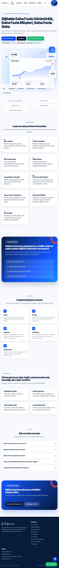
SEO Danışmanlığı (35, 529)
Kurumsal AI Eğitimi (35, 541)
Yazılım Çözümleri (35, 527)
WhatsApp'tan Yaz (35, 38)
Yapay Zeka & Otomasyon (37, 539)
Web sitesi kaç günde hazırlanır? (14, 456)
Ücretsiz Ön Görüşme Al (14, 504)
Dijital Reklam (34, 532)
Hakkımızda (32, 3)
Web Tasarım (34, 524)
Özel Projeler (34, 544)
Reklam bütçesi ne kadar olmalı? (14, 450)
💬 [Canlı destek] (55, 559)
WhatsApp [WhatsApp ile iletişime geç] (51, 564)
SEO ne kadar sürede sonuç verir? (14, 444)
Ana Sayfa (12, 3)
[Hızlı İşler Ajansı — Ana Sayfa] (5, 3)
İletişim (39, 3)
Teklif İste (21, 38)
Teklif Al (54, 3)
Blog (26, 3)
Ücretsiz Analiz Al (8, 38)
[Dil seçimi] (46, 3)
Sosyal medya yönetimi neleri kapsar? (16, 468)
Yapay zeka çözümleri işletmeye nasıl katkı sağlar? (20, 462)
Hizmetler (19, 3)
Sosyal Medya (34, 534)
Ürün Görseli (34, 536)
